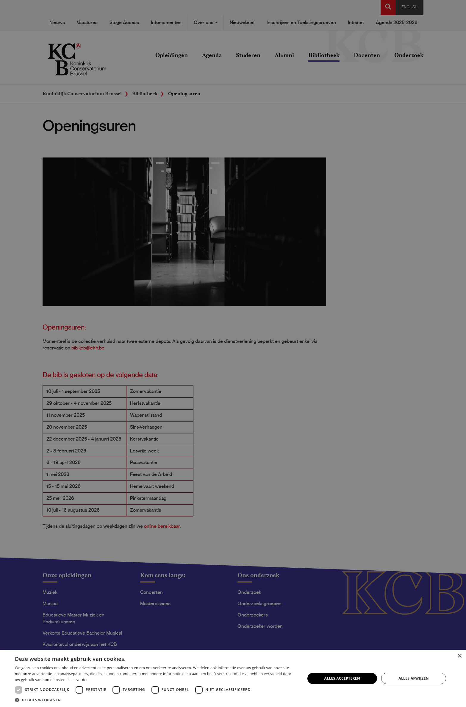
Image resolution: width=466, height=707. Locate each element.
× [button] (459, 656)
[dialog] (233, 353)
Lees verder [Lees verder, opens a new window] (78, 679)
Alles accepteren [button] (342, 678)
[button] (155, 700)
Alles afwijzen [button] (413, 678)
